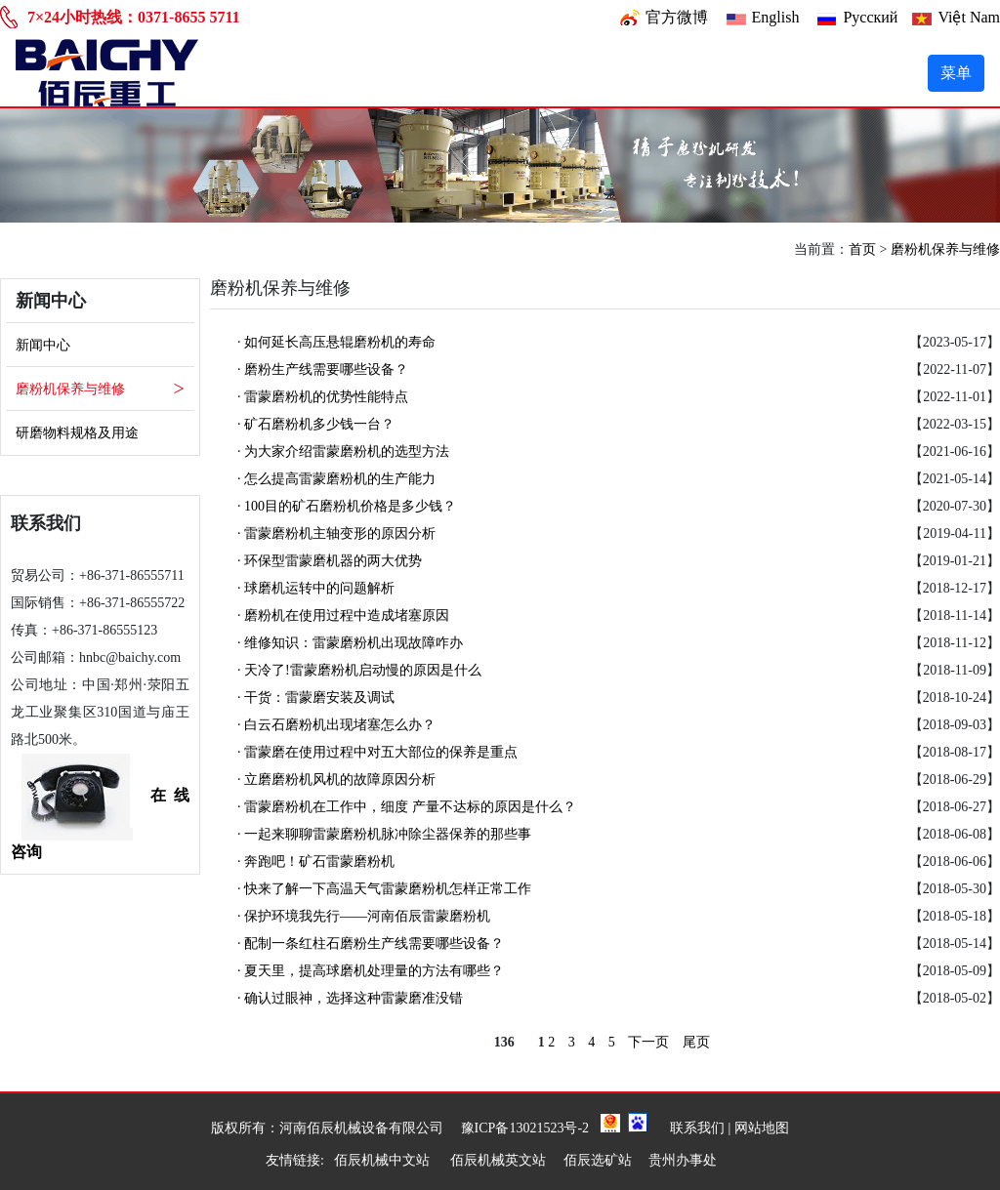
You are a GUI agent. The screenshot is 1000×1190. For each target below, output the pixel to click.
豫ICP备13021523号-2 (525, 1128)
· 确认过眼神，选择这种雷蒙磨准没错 (350, 998)
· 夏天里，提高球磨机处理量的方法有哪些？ (370, 971)
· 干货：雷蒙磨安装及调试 (316, 697)
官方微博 (677, 17)
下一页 (648, 1042)
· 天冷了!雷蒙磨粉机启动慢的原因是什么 (359, 670)
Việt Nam (969, 17)
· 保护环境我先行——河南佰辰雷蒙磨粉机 (363, 916)
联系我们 (697, 1128)
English (776, 17)
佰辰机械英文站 (498, 1160)
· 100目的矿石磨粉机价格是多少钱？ (346, 506)
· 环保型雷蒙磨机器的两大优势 (329, 561)
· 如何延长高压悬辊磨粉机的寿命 (336, 342)
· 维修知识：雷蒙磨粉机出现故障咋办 (350, 643)
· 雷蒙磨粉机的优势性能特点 (322, 397)
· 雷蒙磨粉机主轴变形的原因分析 (336, 533)
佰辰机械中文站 (384, 1160)
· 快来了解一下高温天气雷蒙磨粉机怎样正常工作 (384, 889)
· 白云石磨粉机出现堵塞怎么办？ (336, 725)
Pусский (870, 17)
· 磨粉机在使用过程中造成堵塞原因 (343, 615)
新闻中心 (43, 345)
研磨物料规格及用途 (77, 433)
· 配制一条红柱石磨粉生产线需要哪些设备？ (370, 943)
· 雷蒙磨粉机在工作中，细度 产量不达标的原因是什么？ (406, 807)
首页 (862, 249)
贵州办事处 (682, 1160)
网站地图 (761, 1128)
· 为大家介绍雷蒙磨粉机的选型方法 (343, 451)
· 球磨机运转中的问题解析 (316, 588)
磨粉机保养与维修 (945, 249)
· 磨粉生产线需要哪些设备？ (322, 369)
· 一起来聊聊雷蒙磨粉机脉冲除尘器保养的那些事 (384, 834)
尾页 (696, 1042)
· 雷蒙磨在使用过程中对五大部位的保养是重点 (377, 752)
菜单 (956, 72)
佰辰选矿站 (597, 1160)
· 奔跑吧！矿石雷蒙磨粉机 (316, 861)
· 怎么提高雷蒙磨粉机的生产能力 (336, 479)
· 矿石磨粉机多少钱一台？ (316, 424)
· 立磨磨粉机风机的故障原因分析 (336, 779)
